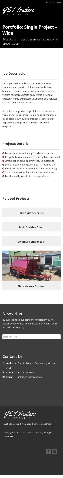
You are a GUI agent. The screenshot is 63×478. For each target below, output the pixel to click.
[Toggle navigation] (56, 10)
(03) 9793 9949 (53, 2)
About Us (16, 463)
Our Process (41, 463)
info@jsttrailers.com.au (30, 376)
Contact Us (21, 466)
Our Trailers (28, 463)
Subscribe (9, 344)
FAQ (12, 466)
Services (53, 463)
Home (7, 463)
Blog (7, 466)
